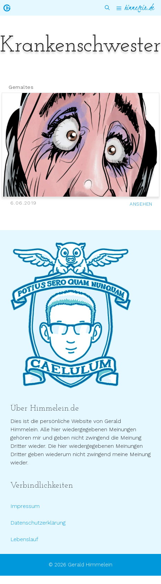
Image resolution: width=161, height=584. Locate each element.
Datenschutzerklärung (38, 522)
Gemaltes (21, 87)
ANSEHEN (141, 204)
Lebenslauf (24, 539)
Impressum (25, 506)
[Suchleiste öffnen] (107, 8)
